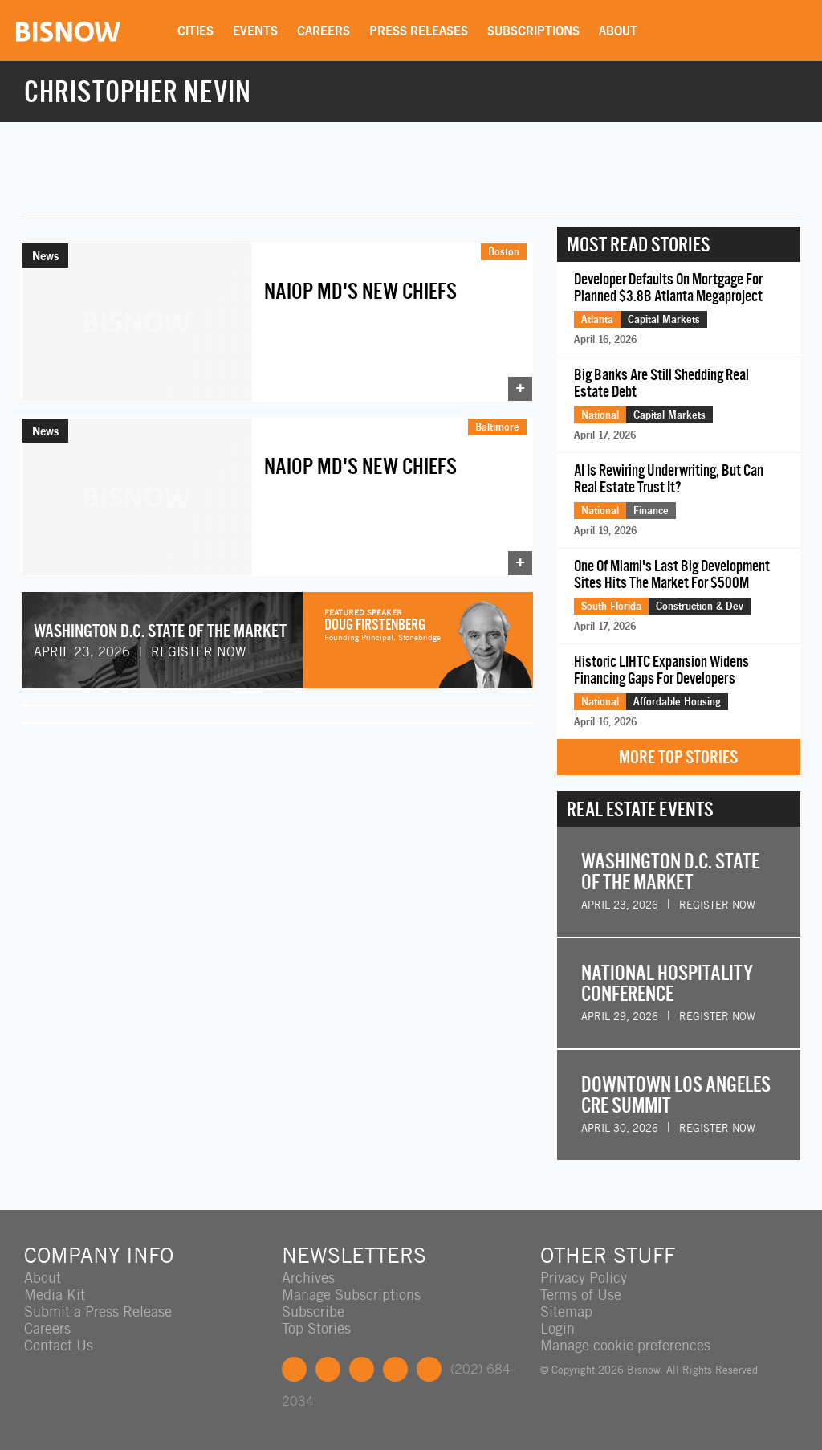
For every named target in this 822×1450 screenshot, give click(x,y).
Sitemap (566, 1311)
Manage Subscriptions (351, 1294)
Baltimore (497, 426)
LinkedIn (361, 1369)
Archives (308, 1277)
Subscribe (313, 1311)
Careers (323, 30)
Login (557, 1328)
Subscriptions (533, 30)
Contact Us (58, 1345)
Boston (503, 251)
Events (255, 30)
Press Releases (418, 30)
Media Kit (54, 1294)
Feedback (429, 1369)
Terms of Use (580, 1294)
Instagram (395, 1369)
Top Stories (316, 1328)
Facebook (294, 1369)
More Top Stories (678, 757)
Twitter (327, 1369)
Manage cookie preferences (625, 1345)
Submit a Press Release (98, 1311)
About (618, 30)
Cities (195, 30)
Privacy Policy (583, 1277)
